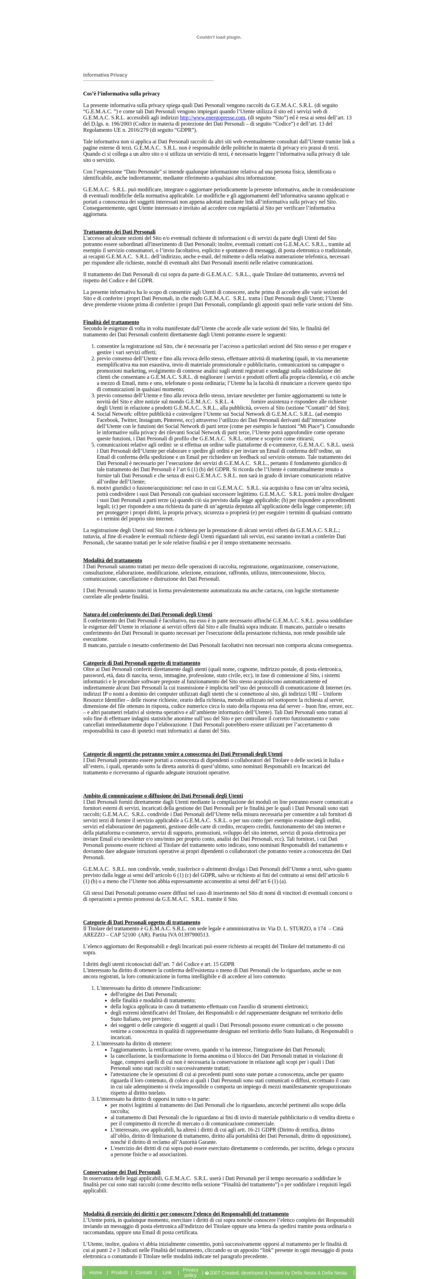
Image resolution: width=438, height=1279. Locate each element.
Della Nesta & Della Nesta (319, 1273)
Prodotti (119, 1272)
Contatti (144, 1272)
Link (167, 1272)
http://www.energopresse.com (212, 117)
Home (95, 1272)
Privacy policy (190, 1272)
